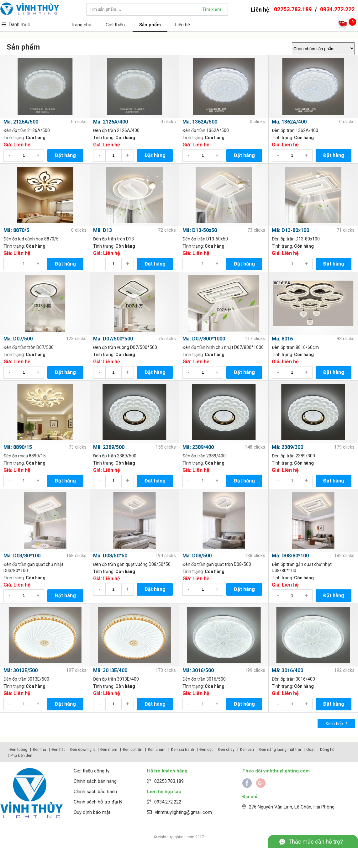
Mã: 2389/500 (108, 447)
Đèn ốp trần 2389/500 (114, 455)
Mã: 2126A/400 (110, 122)
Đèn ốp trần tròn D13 (113, 238)
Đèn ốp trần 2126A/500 (26, 130)
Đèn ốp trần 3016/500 (204, 679)
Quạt (310, 749)
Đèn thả (39, 749)
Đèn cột (206, 749)
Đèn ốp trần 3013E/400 (116, 679)
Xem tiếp (336, 723)
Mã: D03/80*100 (21, 556)
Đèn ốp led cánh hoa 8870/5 (31, 238)
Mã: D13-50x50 (199, 230)
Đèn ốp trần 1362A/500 (205, 130)
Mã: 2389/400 (198, 447)
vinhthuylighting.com (176, 837)
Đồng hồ (327, 749)
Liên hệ (182, 25)
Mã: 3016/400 (287, 670)
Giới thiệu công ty (91, 771)
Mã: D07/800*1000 (203, 339)
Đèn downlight (82, 749)
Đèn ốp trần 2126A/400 (116, 130)
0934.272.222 (337, 9)
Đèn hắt (58, 749)
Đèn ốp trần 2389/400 (204, 455)
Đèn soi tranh (182, 749)
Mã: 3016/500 (198, 670)
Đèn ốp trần (132, 749)
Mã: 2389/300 (287, 447)
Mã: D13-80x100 (290, 230)
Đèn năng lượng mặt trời (280, 749)
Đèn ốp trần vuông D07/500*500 (125, 347)
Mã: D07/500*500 (113, 339)
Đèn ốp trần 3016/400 (293, 679)
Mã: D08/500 (197, 556)
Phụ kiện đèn (21, 755)
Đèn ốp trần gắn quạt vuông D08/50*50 (132, 564)
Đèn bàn (247, 749)
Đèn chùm (157, 749)
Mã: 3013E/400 (110, 670)
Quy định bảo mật (92, 812)
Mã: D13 (102, 230)
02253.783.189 (293, 9)
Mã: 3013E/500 (20, 670)
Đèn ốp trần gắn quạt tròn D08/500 (216, 564)
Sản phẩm (150, 25)
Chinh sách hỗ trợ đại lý (98, 802)
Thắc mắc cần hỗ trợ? (315, 841)
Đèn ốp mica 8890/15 (24, 455)
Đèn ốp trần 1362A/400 (295, 130)
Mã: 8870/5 (16, 230)
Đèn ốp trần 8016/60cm (295, 347)
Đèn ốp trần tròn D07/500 (28, 347)
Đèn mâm (108, 749)
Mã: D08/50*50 (110, 556)
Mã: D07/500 (18, 339)
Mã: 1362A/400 (289, 122)
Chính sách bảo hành (95, 791)
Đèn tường (18, 749)
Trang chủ (81, 25)
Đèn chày (226, 749)
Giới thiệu (115, 25)
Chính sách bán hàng (95, 781)
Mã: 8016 (282, 339)
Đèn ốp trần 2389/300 (293, 455)
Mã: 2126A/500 (20, 122)
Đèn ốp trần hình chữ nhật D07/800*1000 (223, 347)
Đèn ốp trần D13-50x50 (205, 238)
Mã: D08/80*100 (290, 556)
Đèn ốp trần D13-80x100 (296, 238)
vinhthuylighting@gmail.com (183, 812)
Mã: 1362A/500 (199, 122)
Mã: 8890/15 (17, 447)
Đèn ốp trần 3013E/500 (26, 679)
